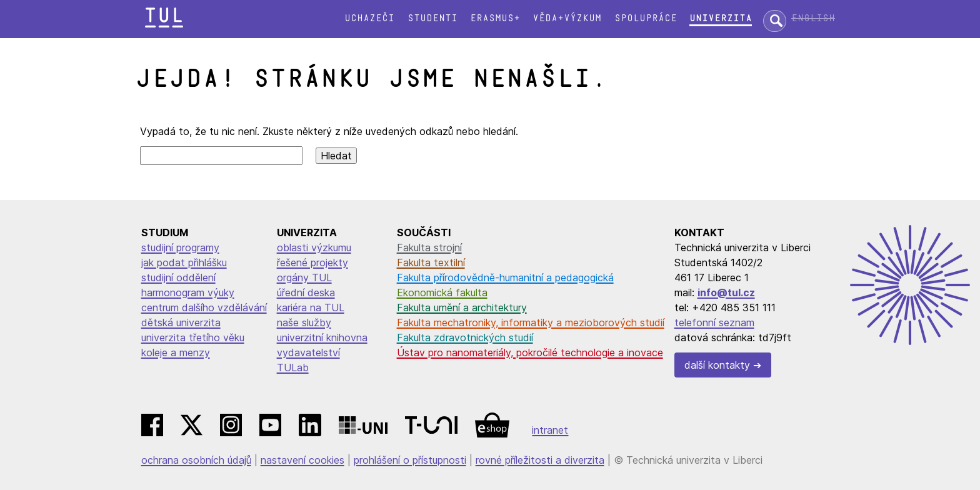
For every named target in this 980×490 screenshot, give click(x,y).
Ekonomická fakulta (442, 292)
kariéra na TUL (310, 307)
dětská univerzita (181, 322)
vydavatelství (308, 352)
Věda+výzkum (566, 18)
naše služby (304, 322)
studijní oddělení (178, 277)
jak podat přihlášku (184, 262)
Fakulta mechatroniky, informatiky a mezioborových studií (530, 322)
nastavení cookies (302, 460)
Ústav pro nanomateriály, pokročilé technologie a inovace (530, 352)
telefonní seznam (714, 322)
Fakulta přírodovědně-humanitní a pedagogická (505, 277)
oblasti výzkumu (314, 247)
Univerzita (720, 18)
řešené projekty (312, 262)
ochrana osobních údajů (196, 460)
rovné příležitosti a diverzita (540, 460)
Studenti (433, 18)
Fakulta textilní (431, 262)
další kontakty (717, 365)
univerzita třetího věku (192, 337)
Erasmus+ (495, 18)
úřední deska (306, 292)
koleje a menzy (175, 352)
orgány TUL (304, 277)
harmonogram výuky (187, 292)
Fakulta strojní (429, 247)
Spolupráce (645, 18)
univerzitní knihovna (322, 337)
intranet (550, 430)
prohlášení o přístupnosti (410, 460)
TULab (293, 367)
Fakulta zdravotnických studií (465, 337)
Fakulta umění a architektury (462, 307)
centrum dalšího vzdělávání (204, 307)
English (813, 18)
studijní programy (180, 247)
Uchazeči (369, 18)
